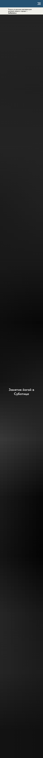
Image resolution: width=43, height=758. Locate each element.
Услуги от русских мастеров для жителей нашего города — (20, 11)
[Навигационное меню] (39, 4)
